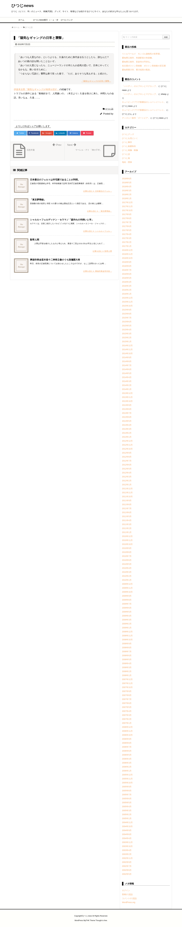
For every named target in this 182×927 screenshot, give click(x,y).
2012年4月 (127, 473)
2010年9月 (127, 548)
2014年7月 (127, 365)
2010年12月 (127, 536)
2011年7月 (127, 508)
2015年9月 (127, 310)
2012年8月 (127, 457)
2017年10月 (127, 210)
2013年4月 (127, 425)
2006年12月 (127, 727)
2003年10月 (127, 846)
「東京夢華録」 (38, 199)
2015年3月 (127, 333)
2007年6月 (127, 703)
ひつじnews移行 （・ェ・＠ (44, 20)
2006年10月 (127, 735)
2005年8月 (127, 790)
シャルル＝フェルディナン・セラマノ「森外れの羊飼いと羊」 (62, 219)
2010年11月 (127, 540)
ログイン (126, 890)
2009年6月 (127, 608)
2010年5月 (127, 564)
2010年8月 (127, 552)
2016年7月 (127, 270)
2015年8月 (127, 314)
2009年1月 (127, 628)
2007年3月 (127, 715)
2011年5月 (127, 516)
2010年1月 (127, 580)
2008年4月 (127, 663)
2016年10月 (127, 258)
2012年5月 (127, 469)
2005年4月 (127, 806)
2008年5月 (127, 659)
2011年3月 (127, 524)
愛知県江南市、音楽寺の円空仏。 (137, 62)
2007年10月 (127, 687)
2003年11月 (127, 842)
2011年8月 (127, 504)
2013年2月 (127, 433)
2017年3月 (127, 238)
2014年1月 (127, 389)
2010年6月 (127, 560)
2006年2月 (127, 767)
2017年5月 (127, 230)
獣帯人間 (34, 239)
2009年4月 (127, 616)
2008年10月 (127, 639)
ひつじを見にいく (130, 138)
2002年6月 (127, 870)
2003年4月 (127, 850)
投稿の (127, 894)
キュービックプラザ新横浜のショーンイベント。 (144, 102)
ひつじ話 (109, 109)
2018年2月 (127, 194)
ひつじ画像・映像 (130, 150)
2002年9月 (127, 862)
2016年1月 (127, 294)
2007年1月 (127, 723)
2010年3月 (127, 572)
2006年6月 (127, 751)
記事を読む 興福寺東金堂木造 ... (97, 271)
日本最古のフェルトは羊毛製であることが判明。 (55, 179)
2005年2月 (127, 814)
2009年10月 (127, 592)
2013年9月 (127, 405)
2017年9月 (127, 214)
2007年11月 (127, 683)
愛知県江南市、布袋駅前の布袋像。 (138, 58)
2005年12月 (127, 775)
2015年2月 (127, 337)
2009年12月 (127, 584)
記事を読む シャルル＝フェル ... (97, 231)
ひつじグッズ (128, 134)
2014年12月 (127, 345)
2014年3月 (127, 381)
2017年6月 (127, 226)
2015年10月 (127, 306)
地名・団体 (127, 162)
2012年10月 (127, 449)
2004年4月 (127, 838)
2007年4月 (127, 711)
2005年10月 (127, 783)
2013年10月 (127, 401)
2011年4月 (127, 520)
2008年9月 (127, 643)
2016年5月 (127, 278)
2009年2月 (127, 624)
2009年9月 (127, 596)
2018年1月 (127, 198)
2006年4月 (127, 759)
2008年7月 (127, 651)
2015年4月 (127, 329)
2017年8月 (127, 218)
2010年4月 (127, 568)
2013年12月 (127, 393)
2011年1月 (127, 532)
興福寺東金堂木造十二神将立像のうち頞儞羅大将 (55, 259)
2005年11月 (127, 779)
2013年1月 (127, 437)
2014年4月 (127, 377)
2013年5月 (127, 421)
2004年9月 (127, 830)
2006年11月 (127, 731)
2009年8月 (127, 600)
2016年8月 (127, 266)
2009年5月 (127, 612)
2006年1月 (127, 771)
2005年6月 (127, 798)
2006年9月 (127, 739)
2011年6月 (127, 512)
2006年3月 (127, 763)
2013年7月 (127, 413)
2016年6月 (127, 274)
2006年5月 (127, 755)
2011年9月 (127, 500)
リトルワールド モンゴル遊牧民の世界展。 (142, 54)
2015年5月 (127, 325)
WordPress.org (128, 902)
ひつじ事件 (127, 142)
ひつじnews (22, 5)
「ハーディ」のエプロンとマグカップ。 (140, 86)
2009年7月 (127, 604)
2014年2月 (127, 385)
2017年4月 (127, 234)
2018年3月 (127, 190)
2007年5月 (127, 707)
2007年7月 (127, 699)
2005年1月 (127, 818)
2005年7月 (127, 794)
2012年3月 (127, 476)
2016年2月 (127, 290)
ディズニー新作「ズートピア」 (136, 118)
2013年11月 (127, 397)
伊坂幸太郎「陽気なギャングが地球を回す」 (36, 89)
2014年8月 (127, 361)
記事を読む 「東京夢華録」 (99, 211)
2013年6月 (127, 417)
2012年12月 (127, 441)
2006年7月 (127, 747)
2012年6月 (127, 465)
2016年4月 (127, 282)
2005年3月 (127, 810)
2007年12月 (127, 679)
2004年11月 (127, 822)
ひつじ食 (126, 158)
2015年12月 (127, 298)
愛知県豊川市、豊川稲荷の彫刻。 (137, 70)
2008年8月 (127, 647)
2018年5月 (127, 182)
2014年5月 (127, 373)
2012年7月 (127, 461)
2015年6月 (127, 321)
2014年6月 (127, 369)
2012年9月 (127, 453)
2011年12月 (127, 488)
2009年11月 (127, 588)
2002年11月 (127, 858)
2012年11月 (127, 445)
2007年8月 (127, 695)
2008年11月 (127, 635)
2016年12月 (127, 250)
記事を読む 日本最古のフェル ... (97, 191)
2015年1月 (127, 341)
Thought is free (101, 920)
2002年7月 (127, 866)
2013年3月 (127, 429)
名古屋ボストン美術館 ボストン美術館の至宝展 (144, 66)
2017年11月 (127, 206)
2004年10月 (127, 826)
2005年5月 (127, 802)
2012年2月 (127, 480)
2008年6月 (127, 655)
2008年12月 (127, 631)
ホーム (21, 20)
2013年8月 (127, 409)
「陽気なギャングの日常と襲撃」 (96, 81)
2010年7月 (127, 556)
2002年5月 (127, 874)
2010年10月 (127, 544)
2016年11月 (127, 254)
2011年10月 (127, 496)
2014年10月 (127, 353)
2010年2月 (127, 576)
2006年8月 (127, 743)
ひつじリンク (67, 20)
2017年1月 (127, 246)
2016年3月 (127, 286)
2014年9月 (127, 357)
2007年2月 (127, 719)
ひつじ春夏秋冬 (129, 146)
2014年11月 (127, 349)
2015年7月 (127, 318)
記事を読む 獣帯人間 (102, 251)
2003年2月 (127, 854)
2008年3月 (127, 667)
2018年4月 (127, 186)
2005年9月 (127, 786)
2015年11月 (127, 302)
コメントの (129, 898)
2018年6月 (127, 178)
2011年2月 (127, 528)
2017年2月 (127, 242)
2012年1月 (127, 484)
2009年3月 (127, 620)
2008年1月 (127, 675)
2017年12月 (127, 202)
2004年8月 (127, 834)
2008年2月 (127, 671)
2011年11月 (127, 492)
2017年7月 (127, 222)
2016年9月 (127, 262)
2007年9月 (127, 691)
